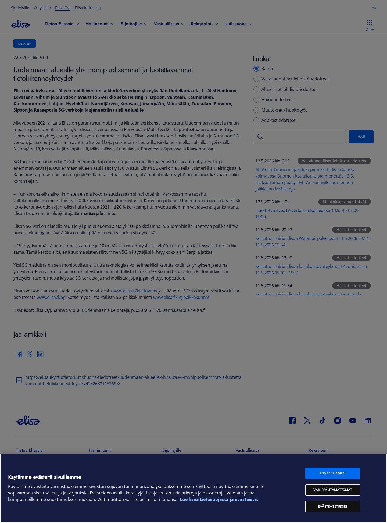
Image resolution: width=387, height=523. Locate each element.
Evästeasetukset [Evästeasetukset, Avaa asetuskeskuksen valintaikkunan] (332, 506)
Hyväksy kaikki (333, 473)
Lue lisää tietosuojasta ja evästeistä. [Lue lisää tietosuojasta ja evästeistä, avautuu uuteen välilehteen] (219, 499)
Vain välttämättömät (332, 489)
